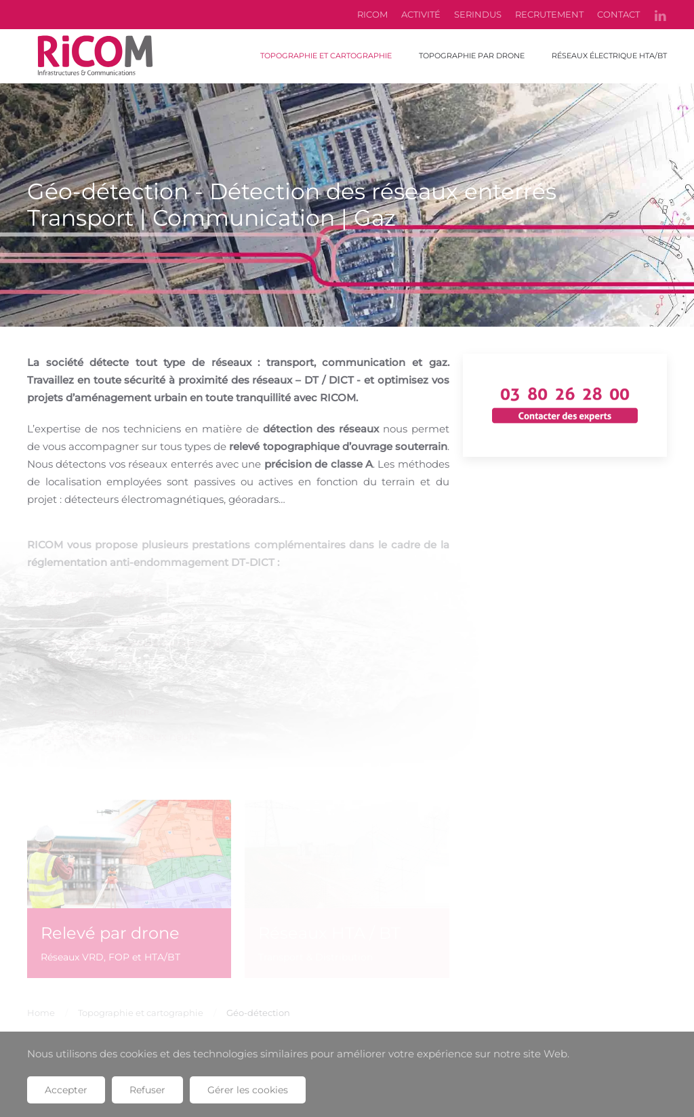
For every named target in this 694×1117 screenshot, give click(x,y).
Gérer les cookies (247, 1090)
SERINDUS (478, 14)
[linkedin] (660, 14)
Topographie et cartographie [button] (326, 55)
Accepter (66, 1090)
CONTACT (618, 14)
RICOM (372, 14)
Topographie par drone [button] (472, 55)
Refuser (147, 1090)
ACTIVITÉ (421, 14)
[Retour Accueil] (95, 56)
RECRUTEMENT (549, 14)
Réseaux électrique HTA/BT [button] (609, 55)
